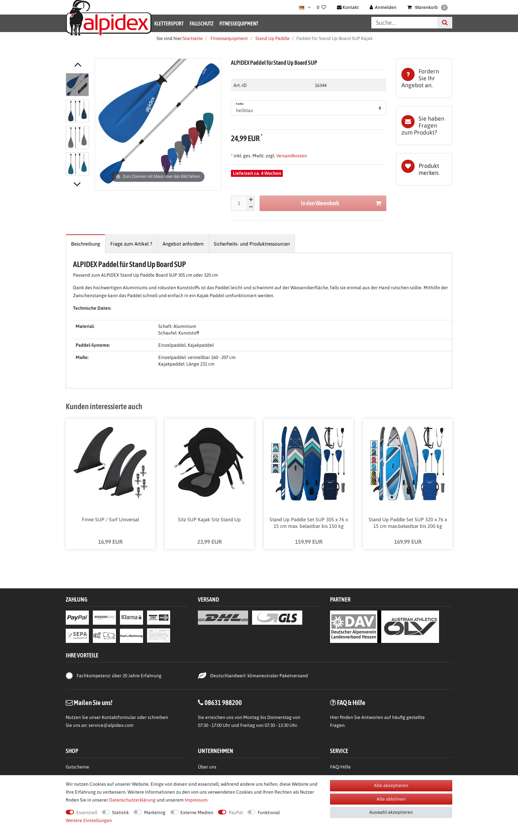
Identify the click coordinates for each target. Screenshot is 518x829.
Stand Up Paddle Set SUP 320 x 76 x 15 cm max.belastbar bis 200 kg (408, 523)
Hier (334, 718)
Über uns (207, 767)
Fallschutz (201, 23)
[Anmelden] (383, 7)
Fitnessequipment (238, 23)
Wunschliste (424, 169)
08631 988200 (223, 703)
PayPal (236, 812)
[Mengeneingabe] (239, 203)
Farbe (240, 103)
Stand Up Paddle (272, 38)
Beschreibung (85, 244)
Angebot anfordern (183, 244)
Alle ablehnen (391, 799)
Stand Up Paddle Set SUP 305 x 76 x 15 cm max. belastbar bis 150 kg (309, 523)
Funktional (269, 812)
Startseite (193, 38)
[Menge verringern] (251, 207)
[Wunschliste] (321, 7)
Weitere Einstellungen (89, 820)
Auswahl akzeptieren (391, 812)
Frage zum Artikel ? (131, 244)
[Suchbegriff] (404, 22)
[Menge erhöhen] (251, 200)
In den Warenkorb (341, 203)
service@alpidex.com (111, 726)
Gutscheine (77, 767)
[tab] (424, 78)
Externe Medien (196, 812)
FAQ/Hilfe (340, 767)
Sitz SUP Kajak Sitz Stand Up (209, 520)
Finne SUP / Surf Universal (110, 520)
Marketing (155, 812)
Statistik (120, 812)
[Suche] (444, 22)
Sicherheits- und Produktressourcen (252, 244)
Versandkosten (291, 155)
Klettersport (169, 23)
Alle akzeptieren (391, 785)
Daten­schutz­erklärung (132, 800)
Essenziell (86, 812)
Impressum (196, 800)
